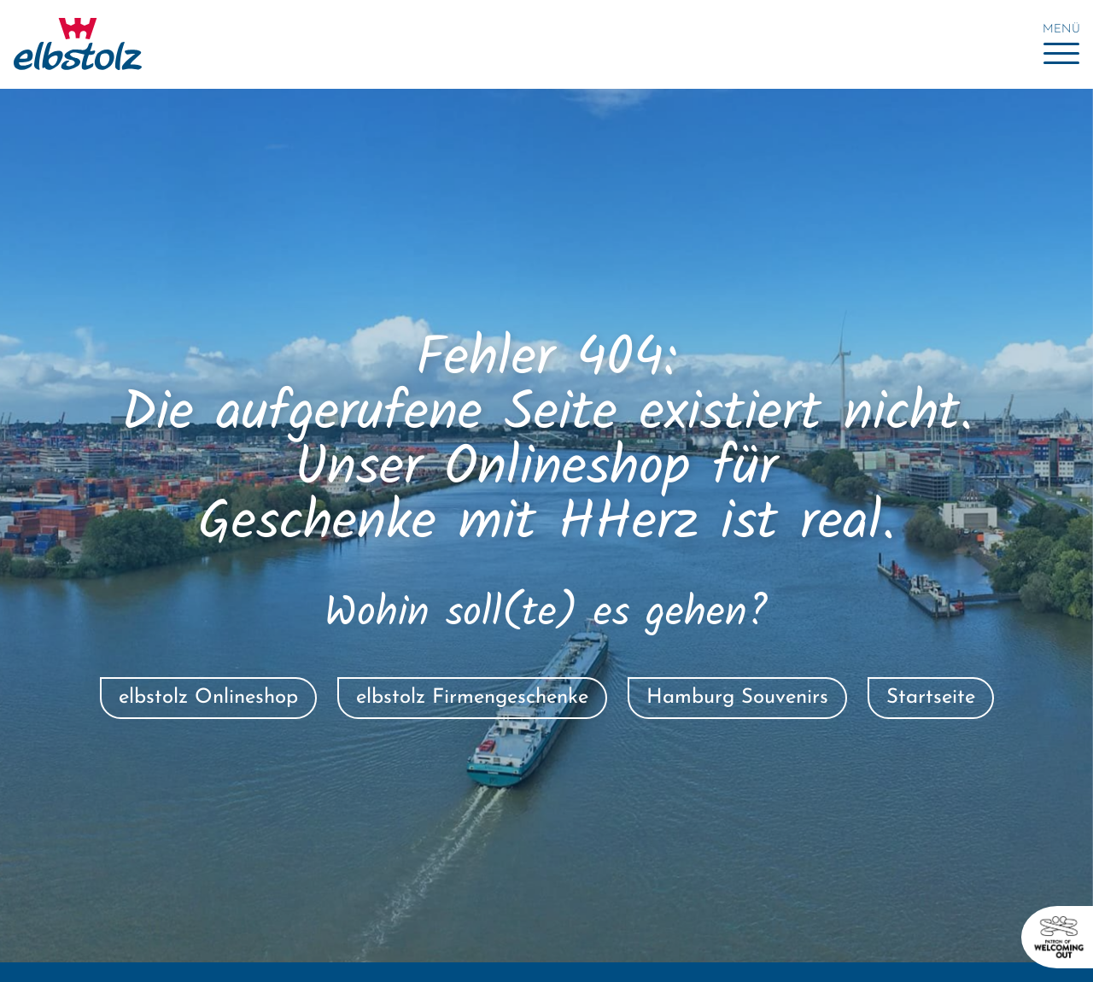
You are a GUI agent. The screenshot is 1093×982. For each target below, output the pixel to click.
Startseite (930, 697)
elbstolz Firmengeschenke (472, 697)
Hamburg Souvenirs (737, 697)
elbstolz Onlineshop (208, 697)
